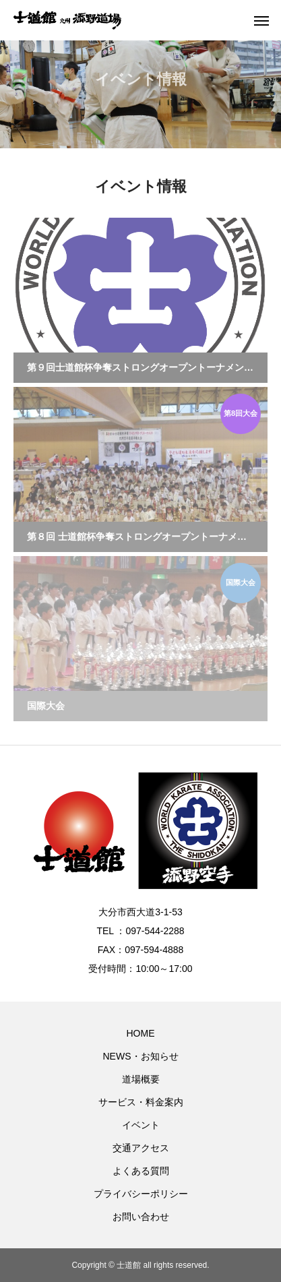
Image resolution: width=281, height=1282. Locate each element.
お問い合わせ (141, 1216)
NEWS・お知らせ (141, 1056)
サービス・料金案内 (140, 1102)
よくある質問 (141, 1171)
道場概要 (141, 1079)
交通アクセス (141, 1148)
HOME (141, 1033)
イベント (141, 1125)
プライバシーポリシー (141, 1193)
